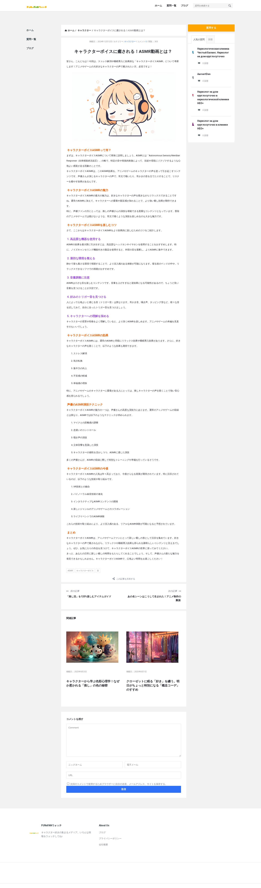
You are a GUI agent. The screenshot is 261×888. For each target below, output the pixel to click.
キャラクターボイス (85, 562)
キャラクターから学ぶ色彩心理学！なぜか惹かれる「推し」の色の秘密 (92, 675)
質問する (211, 19)
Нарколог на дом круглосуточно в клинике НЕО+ (212, 116)
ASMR (70, 562)
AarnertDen (204, 65)
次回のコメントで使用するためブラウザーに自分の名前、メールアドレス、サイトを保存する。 (118, 775)
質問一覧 (171, 5)
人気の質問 (199, 31)
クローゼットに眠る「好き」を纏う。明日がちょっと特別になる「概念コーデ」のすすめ (152, 677)
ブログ (184, 5)
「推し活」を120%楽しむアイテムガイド (88, 588)
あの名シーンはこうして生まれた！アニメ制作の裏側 (154, 590)
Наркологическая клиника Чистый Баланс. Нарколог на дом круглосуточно (213, 44)
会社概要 (103, 836)
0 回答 (202, 54)
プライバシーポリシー (110, 830)
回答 (210, 31)
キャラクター (130, 33)
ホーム (158, 5)
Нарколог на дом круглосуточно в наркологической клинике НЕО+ (213, 89)
